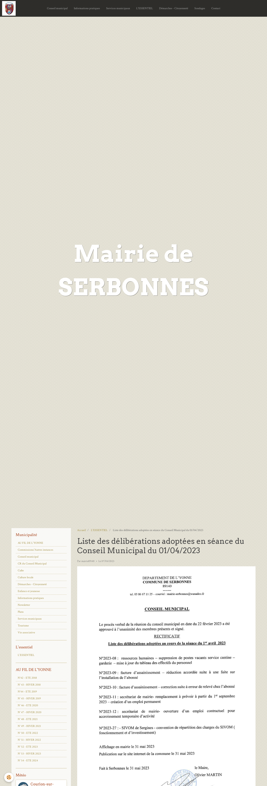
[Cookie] (9, 777)
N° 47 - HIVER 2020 (29, 712)
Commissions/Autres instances (35, 550)
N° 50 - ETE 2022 (28, 733)
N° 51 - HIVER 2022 (29, 740)
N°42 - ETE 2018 (27, 678)
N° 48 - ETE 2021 (28, 719)
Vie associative (26, 632)
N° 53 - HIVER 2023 (29, 754)
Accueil (81, 530)
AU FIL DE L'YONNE (30, 543)
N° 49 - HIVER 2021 (29, 726)
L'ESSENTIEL (144, 8)
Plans (21, 612)
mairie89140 (87, 561)
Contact (215, 8)
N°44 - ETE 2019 (27, 691)
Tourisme (23, 626)
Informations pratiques (87, 8)
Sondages (199, 8)
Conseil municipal (57, 8)
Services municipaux (118, 8)
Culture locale (25, 577)
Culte (21, 570)
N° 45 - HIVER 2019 (29, 698)
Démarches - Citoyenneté (173, 8)
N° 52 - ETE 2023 (28, 747)
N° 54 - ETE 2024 (28, 760)
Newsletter (24, 605)
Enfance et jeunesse (29, 591)
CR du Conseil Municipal (32, 563)
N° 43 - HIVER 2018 (29, 685)
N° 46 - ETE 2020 (28, 705)
